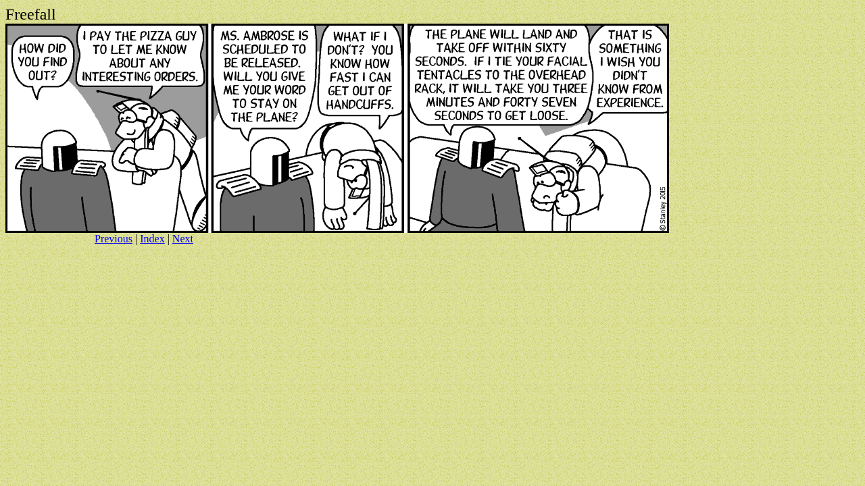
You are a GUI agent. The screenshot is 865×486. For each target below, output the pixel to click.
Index (152, 238)
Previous (113, 238)
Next (182, 238)
